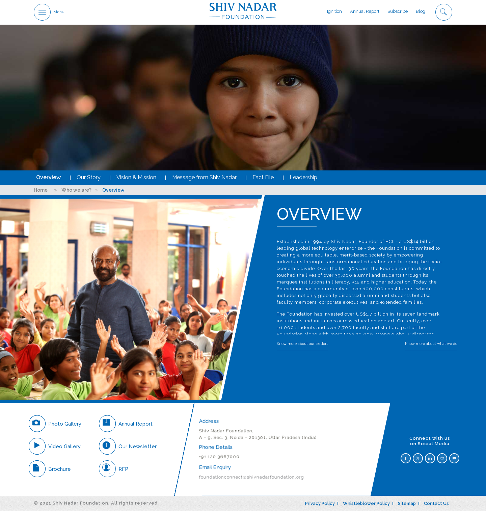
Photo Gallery (55, 426)
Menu (58, 12)
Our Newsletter (128, 449)
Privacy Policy (320, 506)
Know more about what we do (431, 347)
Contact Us (436, 506)
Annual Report (364, 11)
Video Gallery (55, 449)
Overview (48, 181)
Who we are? (76, 193)
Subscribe (397, 11)
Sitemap (407, 506)
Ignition (334, 11)
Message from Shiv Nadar (204, 181)
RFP (113, 472)
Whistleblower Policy (366, 506)
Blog (420, 11)
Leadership (303, 181)
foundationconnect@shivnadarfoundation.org (251, 480)
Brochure (50, 472)
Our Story (89, 181)
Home (41, 193)
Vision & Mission (136, 181)
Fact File (263, 181)
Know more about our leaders (302, 347)
